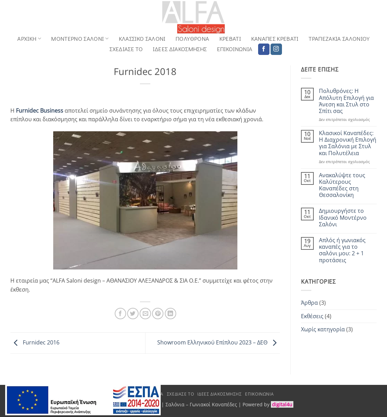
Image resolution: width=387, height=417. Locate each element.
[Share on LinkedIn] (170, 313)
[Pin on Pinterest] (157, 313)
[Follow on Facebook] (264, 49)
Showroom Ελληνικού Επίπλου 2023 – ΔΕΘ (218, 342)
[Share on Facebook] (120, 313)
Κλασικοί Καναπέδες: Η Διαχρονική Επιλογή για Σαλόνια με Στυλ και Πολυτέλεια (347, 143)
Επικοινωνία (235, 49)
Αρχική (29, 38)
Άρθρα (309, 302)
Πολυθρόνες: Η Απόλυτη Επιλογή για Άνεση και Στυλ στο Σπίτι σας (346, 101)
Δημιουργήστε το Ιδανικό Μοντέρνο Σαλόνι (343, 218)
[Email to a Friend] (145, 313)
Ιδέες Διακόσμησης (180, 49)
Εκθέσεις (312, 316)
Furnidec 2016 (34, 342)
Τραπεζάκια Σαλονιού (339, 38)
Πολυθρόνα (192, 38)
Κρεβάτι (230, 38)
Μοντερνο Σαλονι (79, 38)
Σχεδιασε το (126, 49)
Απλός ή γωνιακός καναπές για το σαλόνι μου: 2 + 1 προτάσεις (342, 250)
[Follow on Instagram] (276, 49)
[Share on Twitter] (133, 313)
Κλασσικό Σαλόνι (142, 38)
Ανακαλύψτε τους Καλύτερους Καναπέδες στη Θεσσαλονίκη (342, 185)
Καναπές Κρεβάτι (275, 38)
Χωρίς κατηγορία (323, 329)
